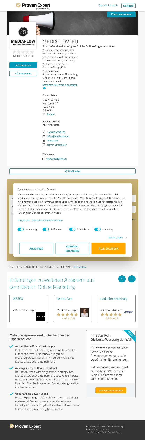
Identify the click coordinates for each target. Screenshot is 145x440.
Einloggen (128, 5)
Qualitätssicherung (115, 426)
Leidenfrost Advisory (113, 298)
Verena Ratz (64, 298)
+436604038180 (56, 132)
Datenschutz (91, 429)
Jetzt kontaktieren (121, 14)
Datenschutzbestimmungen (49, 220)
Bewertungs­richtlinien (95, 426)
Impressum (25, 220)
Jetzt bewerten (23, 65)
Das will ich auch (108, 5)
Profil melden (80, 266)
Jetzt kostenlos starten (111, 390)
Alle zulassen (109, 248)
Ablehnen (36, 248)
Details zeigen (113, 237)
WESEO (18, 298)
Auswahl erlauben (72, 248)
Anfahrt (51, 114)
